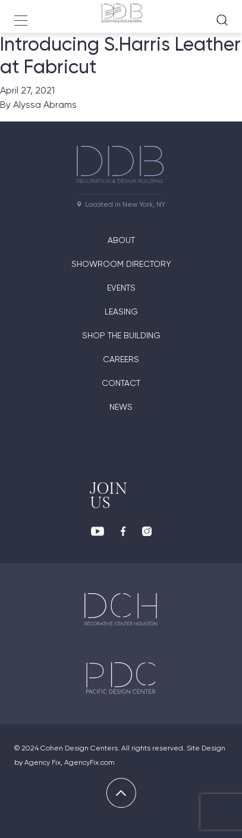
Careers (121, 359)
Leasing (121, 311)
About (121, 240)
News (121, 407)
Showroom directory (121, 264)
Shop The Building (121, 335)
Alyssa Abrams (45, 104)
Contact (121, 383)
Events (121, 287)
